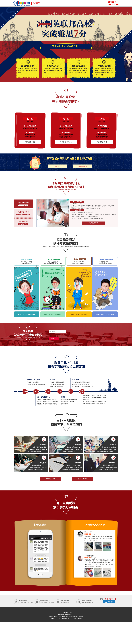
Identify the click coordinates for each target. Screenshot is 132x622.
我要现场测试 (83, 166)
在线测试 (57, 166)
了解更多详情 (50, 479)
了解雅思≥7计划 (102, 142)
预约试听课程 (82, 479)
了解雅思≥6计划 (30, 142)
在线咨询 (109, 602)
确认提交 (54, 339)
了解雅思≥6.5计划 (66, 142)
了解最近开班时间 (93, 223)
